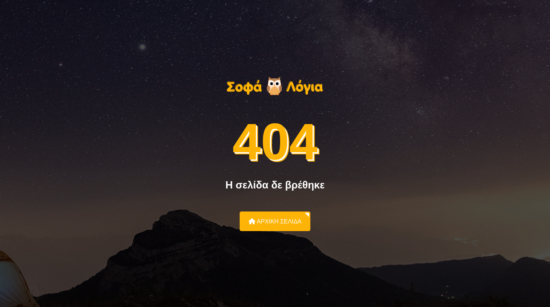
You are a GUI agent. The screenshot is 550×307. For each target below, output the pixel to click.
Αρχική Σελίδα (275, 221)
